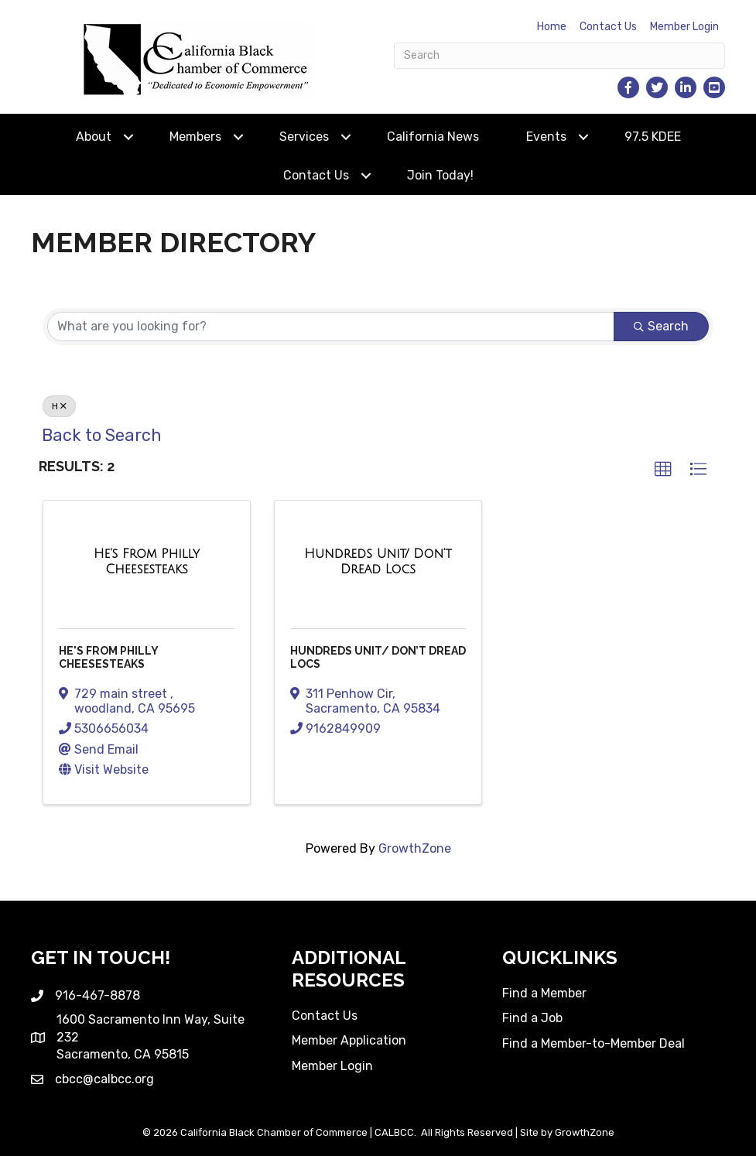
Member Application (349, 1040)
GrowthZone (414, 848)
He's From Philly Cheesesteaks (108, 657)
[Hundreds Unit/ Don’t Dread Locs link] (378, 561)
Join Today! (440, 175)
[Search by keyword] (330, 326)
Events (546, 136)
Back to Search (102, 435)
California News (433, 136)
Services (304, 136)
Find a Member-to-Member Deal (593, 1043)
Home (551, 26)
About (93, 136)
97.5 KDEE (652, 136)
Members (195, 136)
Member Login (684, 26)
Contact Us (608, 26)
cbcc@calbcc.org (104, 1079)
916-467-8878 (97, 995)
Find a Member (544, 993)
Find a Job (532, 1018)
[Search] (560, 56)
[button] (663, 469)
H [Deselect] (59, 406)
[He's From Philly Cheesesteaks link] (146, 561)
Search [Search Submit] (661, 326)
